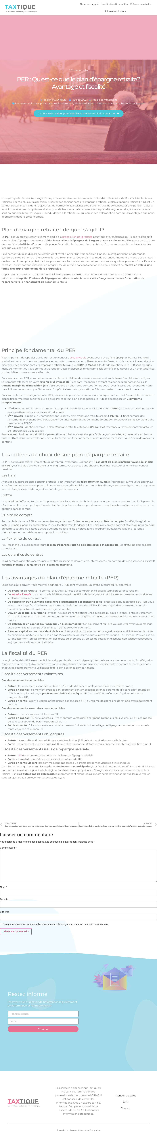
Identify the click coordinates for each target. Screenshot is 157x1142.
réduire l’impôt (21, 594)
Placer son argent (89, 4)
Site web (4, 912)
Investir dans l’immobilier (114, 4)
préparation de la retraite (77, 236)
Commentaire (8, 848)
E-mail (4, 899)
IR (20, 755)
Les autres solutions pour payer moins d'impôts (44, 103)
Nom (3, 887)
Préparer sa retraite (140, 4)
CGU (125, 1101)
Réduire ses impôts (115, 11)
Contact (125, 1108)
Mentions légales (125, 1095)
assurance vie (78, 357)
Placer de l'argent (85, 103)
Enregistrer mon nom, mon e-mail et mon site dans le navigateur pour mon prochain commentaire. (56, 924)
